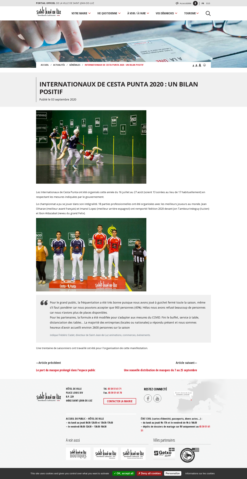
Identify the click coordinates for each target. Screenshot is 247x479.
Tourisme (190, 13)
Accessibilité (185, 3)
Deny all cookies (149, 473)
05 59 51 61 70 (115, 392)
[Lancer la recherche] (207, 13)
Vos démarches (165, 13)
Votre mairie (79, 13)
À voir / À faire (136, 13)
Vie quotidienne (107, 13)
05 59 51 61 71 (114, 388)
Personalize (173, 473)
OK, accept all (123, 473)
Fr (203, 3)
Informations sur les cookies (200, 473)
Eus (208, 3)
